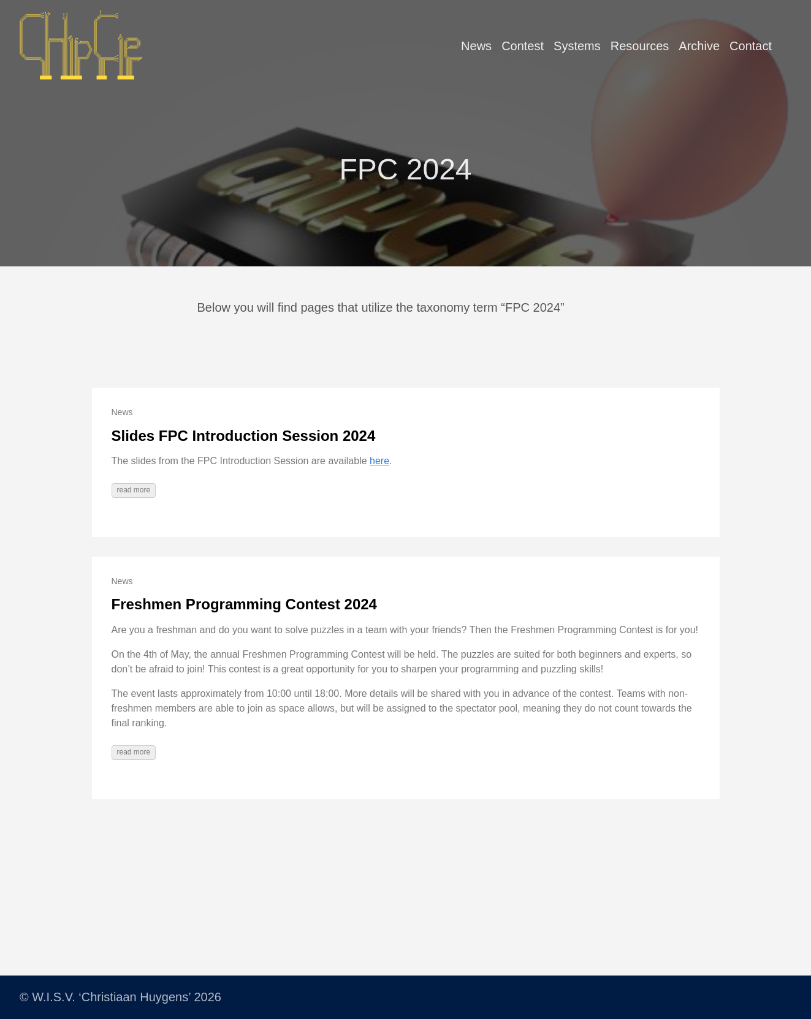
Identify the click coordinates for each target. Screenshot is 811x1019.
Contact (750, 46)
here (379, 461)
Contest (522, 46)
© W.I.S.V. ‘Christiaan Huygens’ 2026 (120, 997)
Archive (699, 46)
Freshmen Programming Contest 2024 (244, 604)
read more (134, 490)
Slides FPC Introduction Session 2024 (244, 435)
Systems (577, 46)
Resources (640, 46)
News (476, 46)
